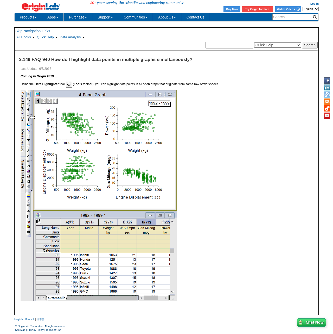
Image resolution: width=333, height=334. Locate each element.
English (18, 319)
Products (28, 17)
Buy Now (232, 9)
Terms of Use (53, 330)
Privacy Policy (36, 330)
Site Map (20, 330)
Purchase (78, 17)
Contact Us (195, 17)
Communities (136, 17)
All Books (23, 37)
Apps (52, 17)
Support (105, 17)
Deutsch (30, 319)
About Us (167, 17)
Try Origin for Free (257, 9)
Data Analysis (70, 37)
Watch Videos (288, 9)
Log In (314, 3)
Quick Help (45, 37)
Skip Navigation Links (32, 31)
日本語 (40, 319)
